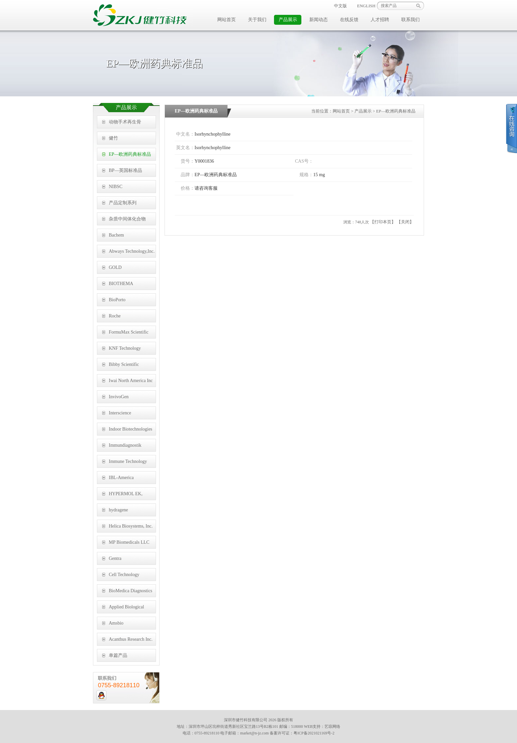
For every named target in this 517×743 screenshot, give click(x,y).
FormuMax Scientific (128, 332)
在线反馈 (349, 19)
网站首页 (226, 19)
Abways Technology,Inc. (132, 251)
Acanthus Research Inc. (131, 639)
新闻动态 (318, 19)
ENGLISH (366, 5)
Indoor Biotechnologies (130, 429)
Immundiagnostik (125, 445)
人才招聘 (380, 19)
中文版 (340, 5)
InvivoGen (119, 396)
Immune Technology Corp (128, 463)
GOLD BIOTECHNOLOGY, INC (129, 269)
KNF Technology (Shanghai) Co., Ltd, (128, 350)
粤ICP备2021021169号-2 (313, 733)
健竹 (113, 138)
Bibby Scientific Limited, (124, 366)
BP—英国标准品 (125, 170)
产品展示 (288, 19)
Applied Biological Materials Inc (126, 608)
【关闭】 (405, 221)
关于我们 (257, 19)
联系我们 (410, 19)
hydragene (118, 509)
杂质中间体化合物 (127, 218)
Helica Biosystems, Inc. (131, 526)
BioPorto (117, 299)
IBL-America (121, 477)
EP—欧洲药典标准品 (130, 154)
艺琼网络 (332, 726)
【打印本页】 (383, 221)
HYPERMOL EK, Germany (125, 495)
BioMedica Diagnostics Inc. (130, 592)
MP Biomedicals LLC (129, 542)
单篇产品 (118, 655)
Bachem (116, 235)
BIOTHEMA (121, 283)
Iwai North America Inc (131, 380)
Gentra (115, 558)
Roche (115, 315)
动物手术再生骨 (125, 121)
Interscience (120, 412)
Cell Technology (124, 574)
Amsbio (116, 623)
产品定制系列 (123, 202)
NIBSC (115, 186)
